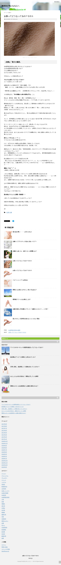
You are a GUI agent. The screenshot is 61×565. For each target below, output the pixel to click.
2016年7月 (4, 450)
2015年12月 (5, 460)
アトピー (4, 473)
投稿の (5, 547)
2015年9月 (4, 467)
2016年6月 (4, 452)
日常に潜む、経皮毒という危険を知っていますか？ (25, 366)
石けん (3, 525)
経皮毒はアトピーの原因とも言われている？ (23, 357)
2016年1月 (4, 458)
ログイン (4, 544)
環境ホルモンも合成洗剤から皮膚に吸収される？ (24, 386)
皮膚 (7, 212)
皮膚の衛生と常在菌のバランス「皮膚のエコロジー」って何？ (30, 309)
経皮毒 (3, 531)
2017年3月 (4, 434)
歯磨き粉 (4, 514)
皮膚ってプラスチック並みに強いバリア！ (25, 241)
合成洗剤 (4, 495)
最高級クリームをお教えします (21, 299)
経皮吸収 (4, 529)
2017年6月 (4, 430)
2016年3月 (4, 454)
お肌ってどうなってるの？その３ (22, 270)
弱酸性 (3, 503)
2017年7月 (4, 428)
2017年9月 (4, 424)
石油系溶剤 (4, 527)
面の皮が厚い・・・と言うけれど (22, 232)
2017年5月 (4, 432)
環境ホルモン (5, 521)
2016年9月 (4, 445)
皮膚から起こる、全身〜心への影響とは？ (25, 251)
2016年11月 (5, 443)
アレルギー (4, 478)
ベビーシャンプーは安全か (20, 280)
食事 (3, 538)
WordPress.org (5, 551)
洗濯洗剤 (4, 519)
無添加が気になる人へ (10, 6)
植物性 (3, 512)
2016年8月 (4, 447)
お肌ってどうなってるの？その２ (22, 260)
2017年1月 (4, 439)
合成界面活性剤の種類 (14, 330)
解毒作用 (4, 536)
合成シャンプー (5, 491)
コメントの (6, 549)
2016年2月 (4, 456)
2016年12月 (5, 441)
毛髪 (3, 516)
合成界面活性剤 (5, 497)
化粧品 (3, 484)
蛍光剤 (3, 534)
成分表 (3, 506)
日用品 (3, 508)
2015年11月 (5, 462)
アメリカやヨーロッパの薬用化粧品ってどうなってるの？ (26, 347)
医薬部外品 (4, 486)
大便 (3, 499)
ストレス (4, 480)
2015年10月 (5, 465)
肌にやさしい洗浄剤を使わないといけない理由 (26, 318)
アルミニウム (5, 475)
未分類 (3, 510)
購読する (5, 338)
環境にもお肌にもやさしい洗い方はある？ (25, 289)
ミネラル (4, 482)
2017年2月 (4, 437)
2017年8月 (4, 426)
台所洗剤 (4, 488)
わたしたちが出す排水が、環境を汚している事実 (24, 376)
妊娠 (3, 501)
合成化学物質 (5, 493)
